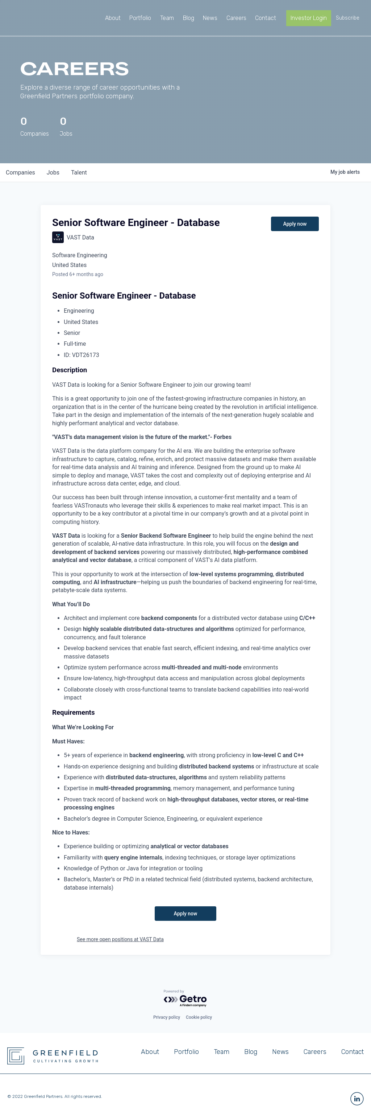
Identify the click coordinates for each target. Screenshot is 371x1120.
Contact (352, 1052)
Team (221, 1052)
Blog (250, 1052)
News (280, 1052)
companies (20, 172)
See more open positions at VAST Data (120, 939)
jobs (53, 172)
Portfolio (186, 1052)
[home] (35, 18)
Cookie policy (199, 1017)
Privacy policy (166, 1017)
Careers (315, 1052)
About (150, 1052)
